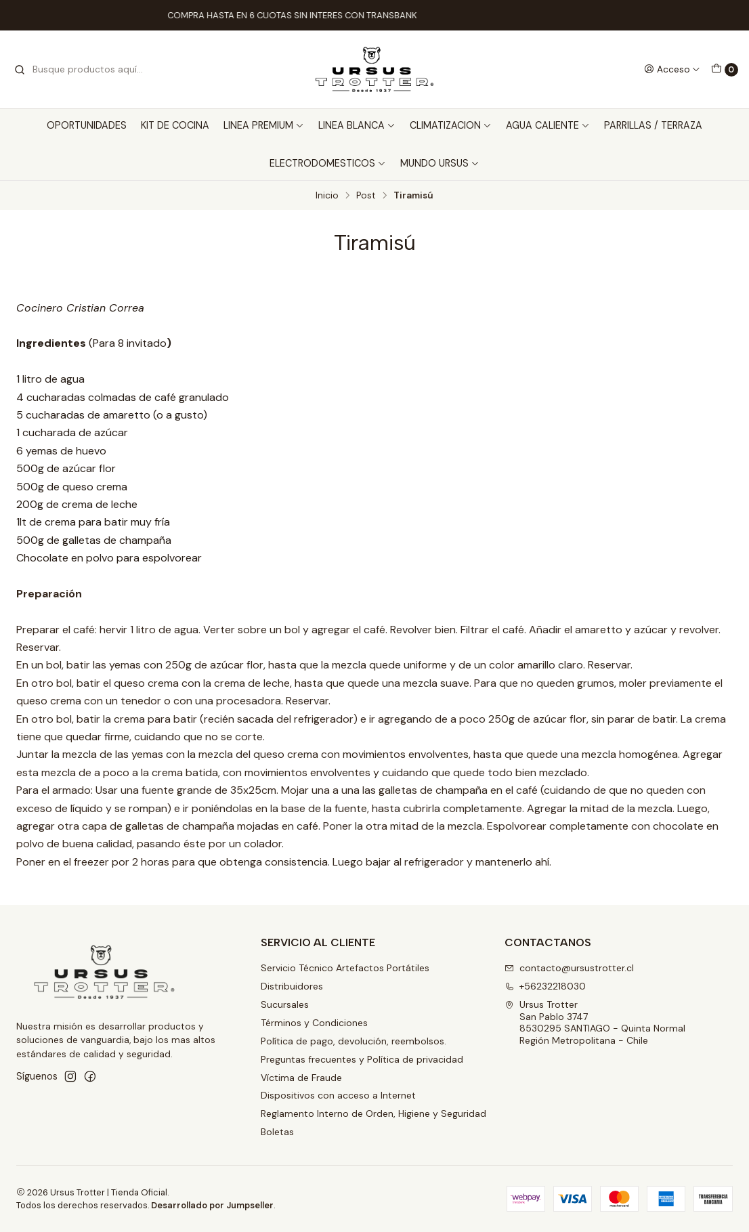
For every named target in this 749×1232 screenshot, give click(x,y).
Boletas (277, 1132)
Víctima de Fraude (301, 1077)
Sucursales (285, 1004)
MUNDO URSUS (439, 163)
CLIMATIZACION (451, 125)
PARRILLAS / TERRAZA (653, 125)
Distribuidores (292, 986)
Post (366, 195)
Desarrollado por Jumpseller (212, 1205)
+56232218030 (545, 986)
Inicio (327, 195)
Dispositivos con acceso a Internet (338, 1095)
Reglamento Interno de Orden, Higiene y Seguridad (373, 1113)
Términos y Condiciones (314, 1023)
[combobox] (82, 69)
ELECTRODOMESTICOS (328, 163)
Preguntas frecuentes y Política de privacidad (362, 1059)
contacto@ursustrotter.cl (569, 968)
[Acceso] (672, 69)
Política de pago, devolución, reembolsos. (353, 1041)
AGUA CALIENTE (548, 125)
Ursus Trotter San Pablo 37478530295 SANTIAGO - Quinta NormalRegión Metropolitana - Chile (595, 1022)
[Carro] (724, 70)
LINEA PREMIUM (263, 125)
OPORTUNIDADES (87, 125)
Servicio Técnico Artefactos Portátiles (345, 968)
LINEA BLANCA (356, 125)
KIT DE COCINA (175, 125)
